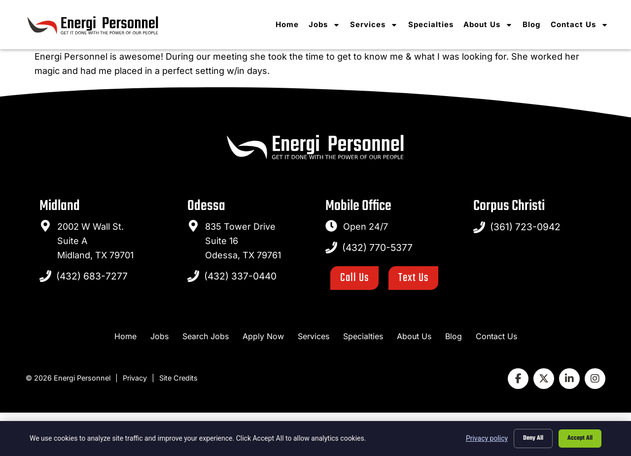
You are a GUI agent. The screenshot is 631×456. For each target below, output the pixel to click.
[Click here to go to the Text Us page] (413, 278)
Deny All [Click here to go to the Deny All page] (533, 438)
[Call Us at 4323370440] (193, 276)
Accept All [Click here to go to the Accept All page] (580, 438)
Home (290, 25)
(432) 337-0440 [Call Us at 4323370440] (240, 276)
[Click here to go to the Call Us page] (354, 278)
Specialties (433, 25)
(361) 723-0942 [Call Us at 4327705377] (525, 227)
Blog (535, 25)
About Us (491, 25)
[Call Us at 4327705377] (331, 247)
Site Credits (178, 378)
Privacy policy (487, 438)
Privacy (135, 378)
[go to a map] (45, 226)
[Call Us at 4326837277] (45, 276)
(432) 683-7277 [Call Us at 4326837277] (92, 276)
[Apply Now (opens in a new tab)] (263, 336)
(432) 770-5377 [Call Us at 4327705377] (377, 247)
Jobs (328, 25)
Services (377, 25)
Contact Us (582, 25)
